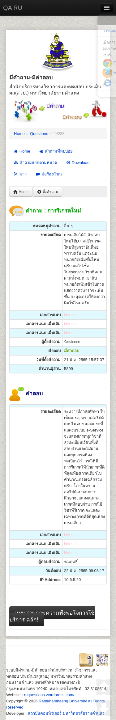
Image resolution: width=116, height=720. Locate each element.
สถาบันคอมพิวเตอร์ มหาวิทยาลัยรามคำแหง (66, 713)
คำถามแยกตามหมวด (35, 162)
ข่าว (20, 174)
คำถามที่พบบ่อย (55, 151)
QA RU (12, 7)
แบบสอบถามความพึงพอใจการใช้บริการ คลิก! (52, 616)
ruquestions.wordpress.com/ (49, 695)
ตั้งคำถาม (47, 192)
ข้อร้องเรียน (48, 174)
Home (19, 133)
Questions (39, 133)
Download (78, 162)
